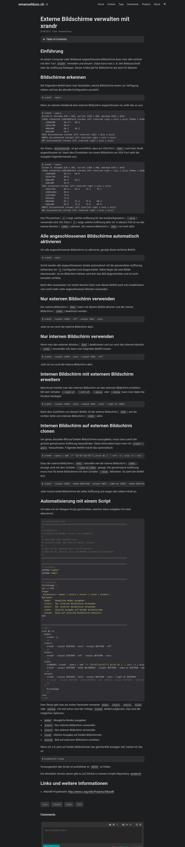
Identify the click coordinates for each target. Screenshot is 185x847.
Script (69, 804)
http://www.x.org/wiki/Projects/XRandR (91, 791)
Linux (45, 804)
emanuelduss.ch (31, 4)
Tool (79, 804)
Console (57, 804)
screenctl (135, 773)
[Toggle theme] (47, 4)
